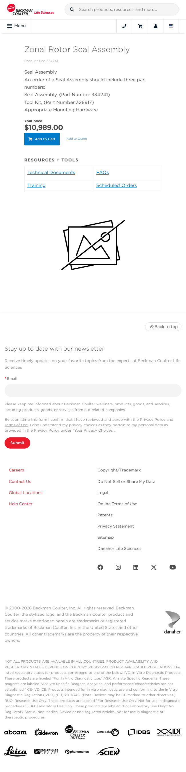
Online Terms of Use (117, 503)
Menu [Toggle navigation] (16, 26)
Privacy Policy (152, 419)
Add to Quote (77, 139)
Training (36, 185)
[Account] (155, 26)
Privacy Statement (115, 526)
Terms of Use (16, 425)
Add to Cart (42, 139)
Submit (17, 443)
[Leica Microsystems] (15, 753)
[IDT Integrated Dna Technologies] (169, 733)
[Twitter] (154, 568)
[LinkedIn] (136, 568)
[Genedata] (108, 733)
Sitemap (105, 537)
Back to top (163, 326)
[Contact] (124, 26)
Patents (105, 515)
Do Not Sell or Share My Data (126, 481)
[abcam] (15, 733)
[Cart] (140, 26)
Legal (102, 492)
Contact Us (20, 481)
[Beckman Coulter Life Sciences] (77, 733)
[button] (72, 9)
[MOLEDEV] (46, 752)
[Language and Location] (171, 26)
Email (11, 378)
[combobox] (122, 9)
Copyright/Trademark (119, 470)
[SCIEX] (108, 753)
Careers (16, 470)
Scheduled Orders (116, 185)
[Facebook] (100, 568)
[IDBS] (138, 733)
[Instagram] (118, 568)
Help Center (21, 503)
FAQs (102, 172)
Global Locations (26, 492)
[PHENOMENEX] (77, 753)
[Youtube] (172, 568)
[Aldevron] (46, 733)
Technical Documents (51, 172)
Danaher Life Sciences (119, 548)
